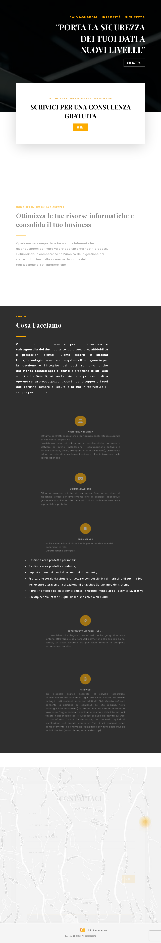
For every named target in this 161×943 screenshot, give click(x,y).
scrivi (80, 127)
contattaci (134, 62)
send (128, 882)
